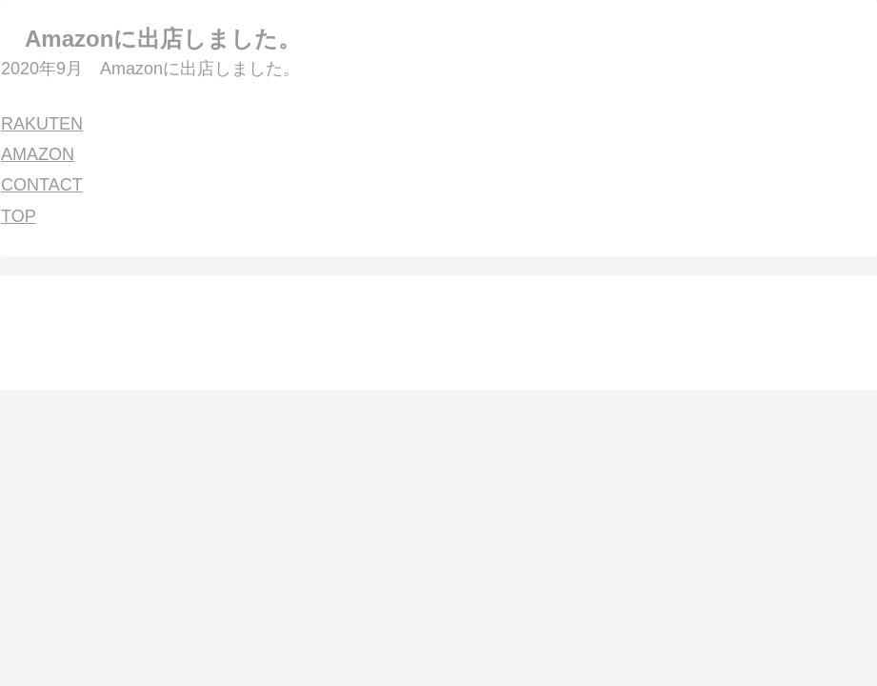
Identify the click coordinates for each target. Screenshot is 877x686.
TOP (18, 216)
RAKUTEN (42, 123)
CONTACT (42, 184)
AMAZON (37, 154)
